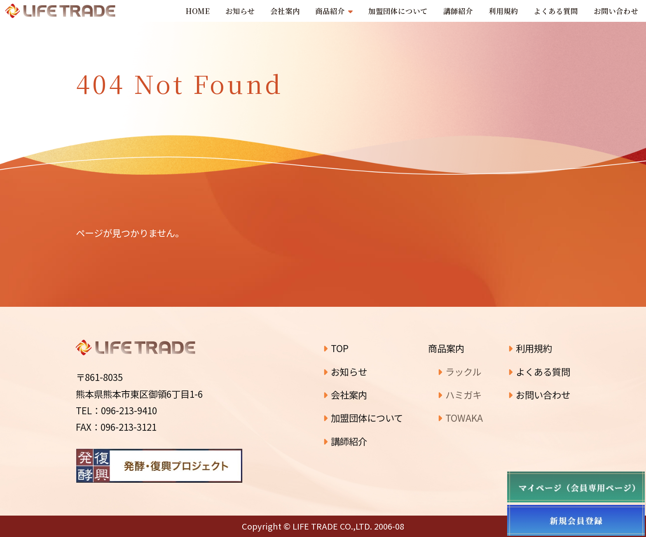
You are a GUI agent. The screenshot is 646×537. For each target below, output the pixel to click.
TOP (336, 348)
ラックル (459, 371)
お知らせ (345, 371)
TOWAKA (460, 417)
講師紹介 (345, 441)
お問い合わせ (539, 394)
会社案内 (345, 394)
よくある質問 (539, 371)
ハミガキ (460, 394)
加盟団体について (363, 417)
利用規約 (530, 348)
